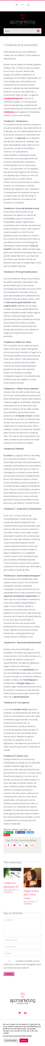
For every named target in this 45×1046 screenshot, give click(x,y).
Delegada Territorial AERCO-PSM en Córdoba (31, 894)
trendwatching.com (13, 98)
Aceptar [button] (24, 1040)
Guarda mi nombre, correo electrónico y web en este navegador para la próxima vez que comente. (22, 964)
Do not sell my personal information (17, 1035)
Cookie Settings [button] (10, 1040)
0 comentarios (11, 891)
